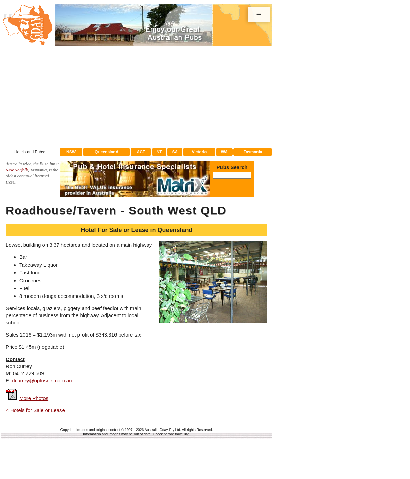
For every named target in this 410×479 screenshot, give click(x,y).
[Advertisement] (136, 97)
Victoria (199, 152)
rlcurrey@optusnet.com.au (42, 380)
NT (159, 152)
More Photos (33, 398)
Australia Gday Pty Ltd (162, 430)
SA (175, 152)
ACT (141, 152)
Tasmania (253, 152)
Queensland (106, 152)
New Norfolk (17, 170)
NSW (71, 152)
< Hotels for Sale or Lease (35, 410)
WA (224, 152)
